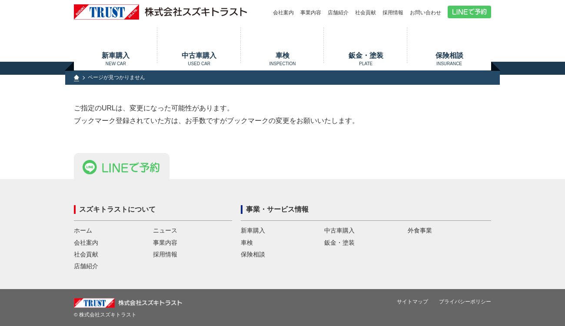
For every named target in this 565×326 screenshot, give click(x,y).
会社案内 (283, 13)
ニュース (165, 230)
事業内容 (310, 13)
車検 (282, 59)
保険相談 (449, 59)
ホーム (83, 230)
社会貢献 (365, 13)
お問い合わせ (425, 13)
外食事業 (420, 230)
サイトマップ (412, 302)
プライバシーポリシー (465, 302)
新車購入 (115, 59)
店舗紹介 (338, 13)
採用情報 (392, 13)
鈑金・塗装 (365, 59)
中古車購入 (199, 59)
